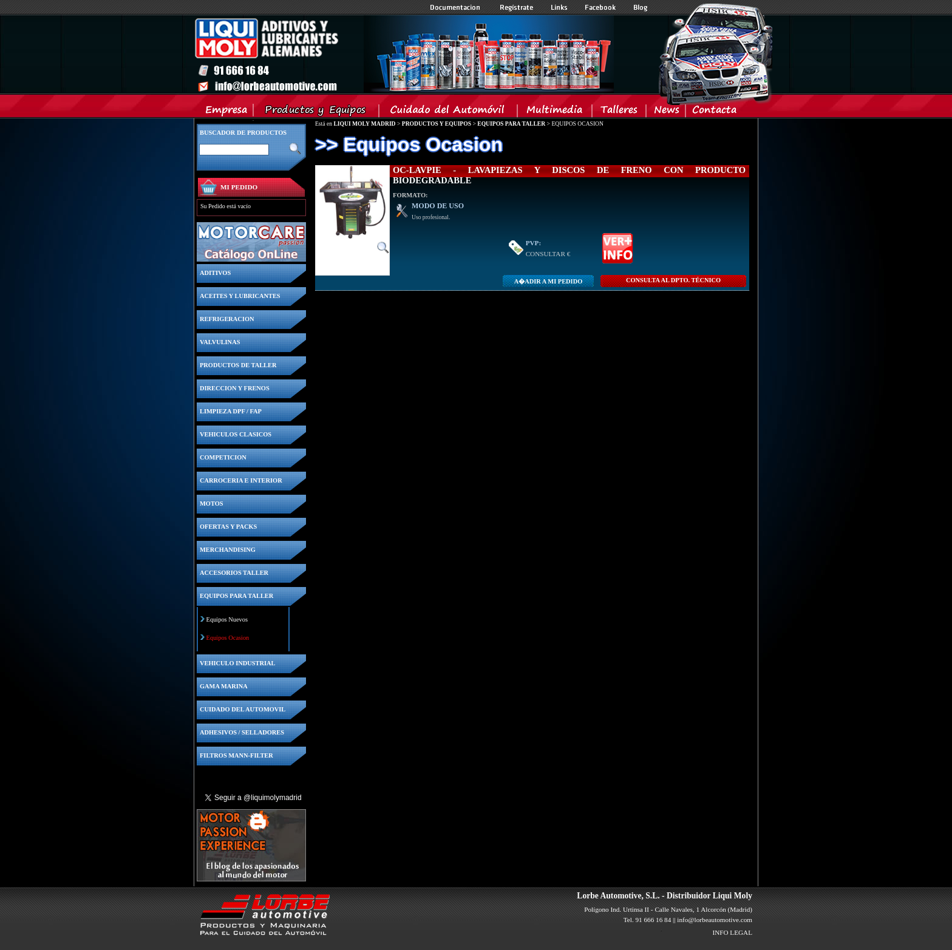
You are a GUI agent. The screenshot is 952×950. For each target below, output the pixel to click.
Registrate (516, 7)
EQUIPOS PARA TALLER (511, 123)
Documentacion (456, 7)
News (666, 112)
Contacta (714, 112)
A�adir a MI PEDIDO (548, 281)
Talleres (620, 112)
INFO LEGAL (732, 932)
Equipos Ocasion (228, 637)
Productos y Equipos (316, 112)
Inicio (404, 54)
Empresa (227, 112)
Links (559, 7)
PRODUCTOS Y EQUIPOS (436, 123)
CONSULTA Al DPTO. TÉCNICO (673, 280)
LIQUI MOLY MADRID (364, 123)
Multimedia (555, 112)
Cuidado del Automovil (449, 112)
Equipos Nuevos (227, 619)
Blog (640, 7)
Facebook (600, 7)
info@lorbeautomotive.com (714, 919)
